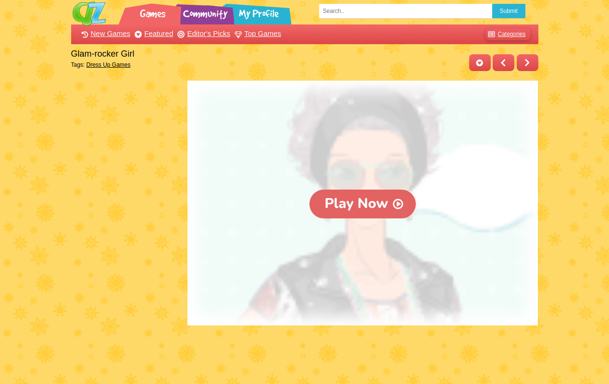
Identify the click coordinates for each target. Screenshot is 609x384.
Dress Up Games (109, 64)
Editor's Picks (202, 33)
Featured (152, 33)
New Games (105, 33)
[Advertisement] (127, 225)
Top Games (256, 33)
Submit (509, 11)
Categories (505, 34)
